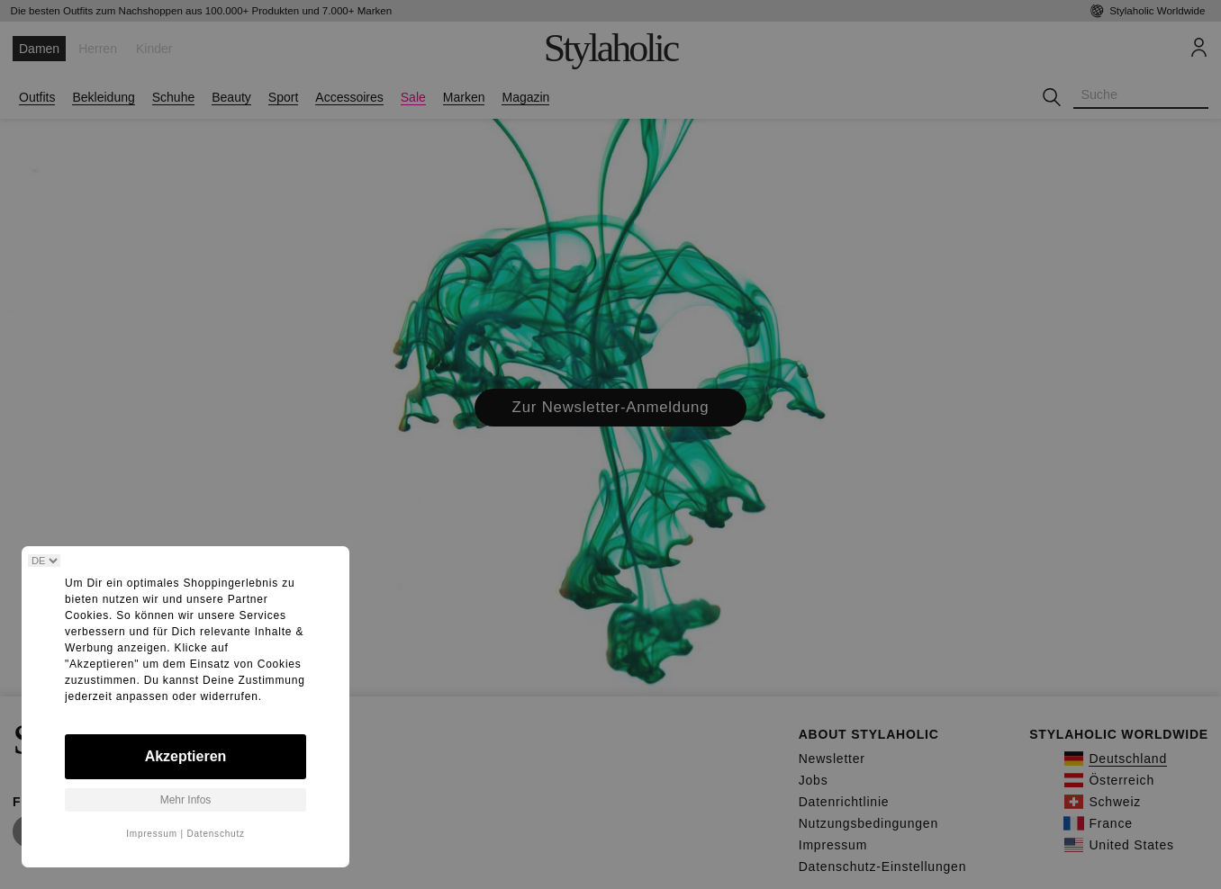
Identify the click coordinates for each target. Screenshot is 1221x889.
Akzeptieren (186, 756)
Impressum (151, 834)
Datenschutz (215, 834)
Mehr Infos (186, 800)
